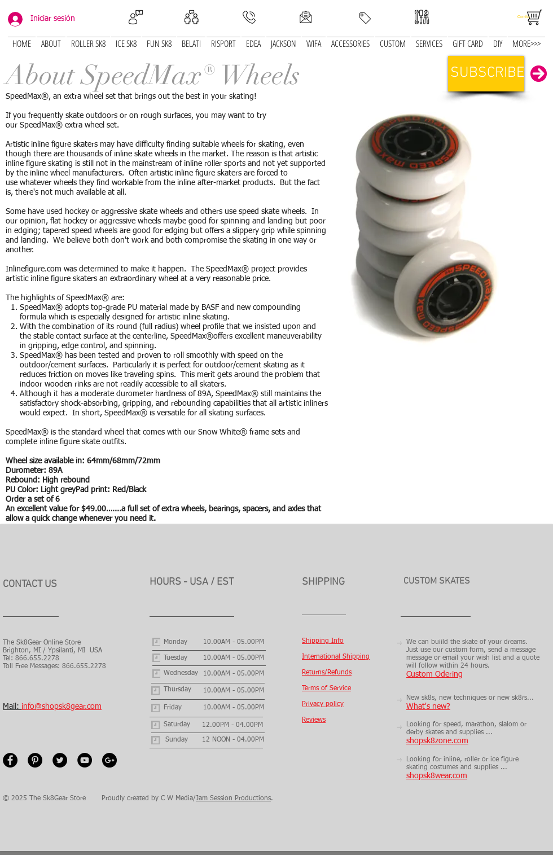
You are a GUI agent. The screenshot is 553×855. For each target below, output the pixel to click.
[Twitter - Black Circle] (59, 760)
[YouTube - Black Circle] (84, 760)
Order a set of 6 (34, 499)
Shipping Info (323, 641)
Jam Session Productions (233, 798)
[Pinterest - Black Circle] (35, 760)
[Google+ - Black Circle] (109, 760)
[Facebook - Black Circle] (10, 760)
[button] (486, 73)
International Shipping (336, 657)
